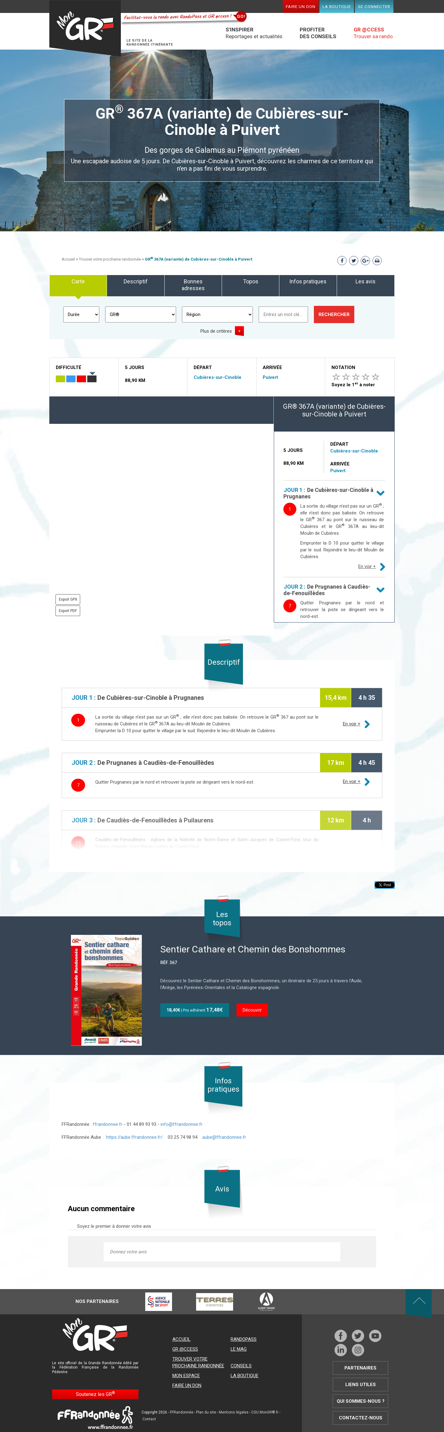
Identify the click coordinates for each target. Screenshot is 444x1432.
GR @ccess (185, 1349)
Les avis (366, 281)
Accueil (68, 259)
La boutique (337, 6)
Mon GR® (85, 28)
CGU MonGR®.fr (264, 1412)
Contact (149, 1419)
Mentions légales (234, 1412)
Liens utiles (360, 1384)
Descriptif (136, 281)
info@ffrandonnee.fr (182, 1124)
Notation (343, 367)
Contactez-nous (360, 1418)
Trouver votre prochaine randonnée (110, 259)
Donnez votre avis (128, 1252)
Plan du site (206, 1412)
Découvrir (252, 1010)
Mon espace (186, 1375)
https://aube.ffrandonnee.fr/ (134, 1137)
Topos (250, 281)
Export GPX (68, 599)
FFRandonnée (181, 1412)
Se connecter (374, 6)
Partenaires (360, 1368)
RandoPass (244, 1339)
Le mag (239, 1349)
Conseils (241, 1366)
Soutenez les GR (95, 1394)
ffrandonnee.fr (107, 1124)
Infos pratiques (308, 281)
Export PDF (68, 611)
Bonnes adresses (193, 284)
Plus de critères (216, 331)
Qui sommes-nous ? (360, 1401)
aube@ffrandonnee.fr (224, 1137)
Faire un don (300, 6)
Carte (78, 281)
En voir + (367, 566)
